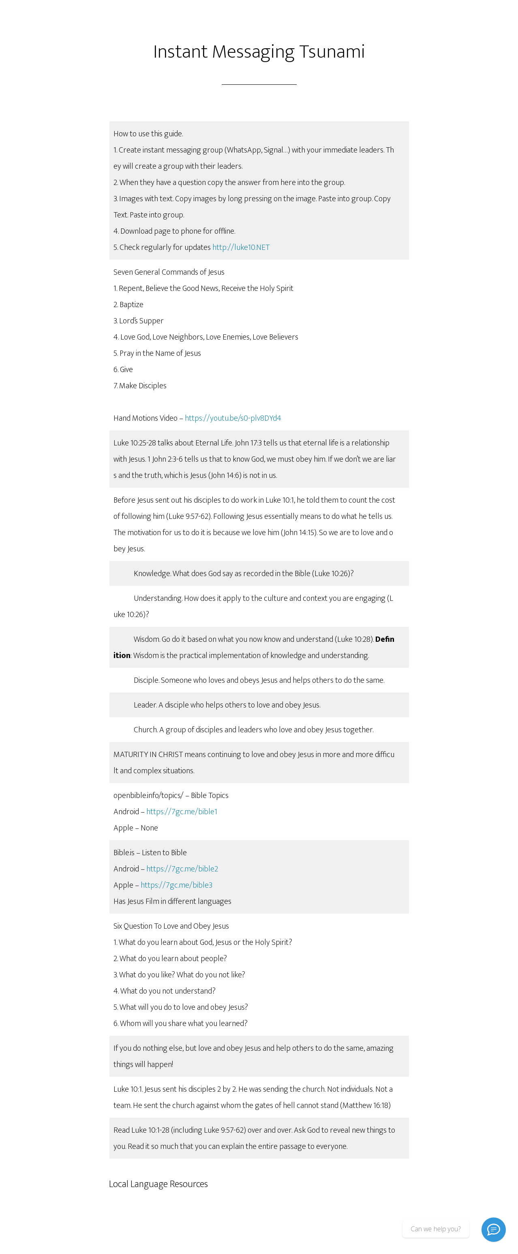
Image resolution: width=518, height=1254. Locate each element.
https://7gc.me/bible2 (182, 869)
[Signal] (494, 1229)
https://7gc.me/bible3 (176, 885)
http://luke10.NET (241, 247)
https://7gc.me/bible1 (181, 812)
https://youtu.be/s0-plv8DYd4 (233, 418)
